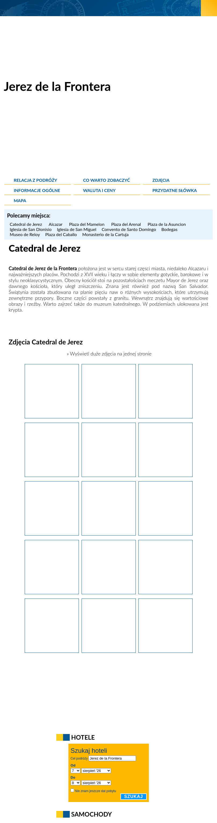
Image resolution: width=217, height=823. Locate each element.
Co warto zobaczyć (106, 180)
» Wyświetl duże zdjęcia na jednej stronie (108, 354)
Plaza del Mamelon (87, 224)
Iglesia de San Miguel (76, 229)
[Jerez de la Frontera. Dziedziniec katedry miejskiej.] (52, 534)
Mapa (20, 200)
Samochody (91, 814)
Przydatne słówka (174, 190)
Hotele (83, 737)
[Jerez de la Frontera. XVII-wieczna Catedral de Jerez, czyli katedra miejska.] (52, 416)
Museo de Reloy (25, 234)
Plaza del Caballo (61, 234)
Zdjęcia (161, 180)
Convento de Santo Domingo (129, 229)
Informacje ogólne (37, 190)
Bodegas (170, 229)
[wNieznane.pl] (100, 7)
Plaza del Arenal (126, 224)
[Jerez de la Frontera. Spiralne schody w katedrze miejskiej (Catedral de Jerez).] (109, 592)
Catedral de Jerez (26, 224)
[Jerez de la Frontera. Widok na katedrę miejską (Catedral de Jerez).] (109, 651)
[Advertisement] (108, 137)
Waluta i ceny (99, 190)
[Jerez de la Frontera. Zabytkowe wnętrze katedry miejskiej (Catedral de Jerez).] (109, 534)
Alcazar (56, 224)
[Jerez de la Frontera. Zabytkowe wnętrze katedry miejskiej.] (165, 475)
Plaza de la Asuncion (167, 224)
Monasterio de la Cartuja (105, 234)
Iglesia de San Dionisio (31, 229)
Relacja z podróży (35, 180)
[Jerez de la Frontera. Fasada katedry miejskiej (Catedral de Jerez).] (52, 651)
